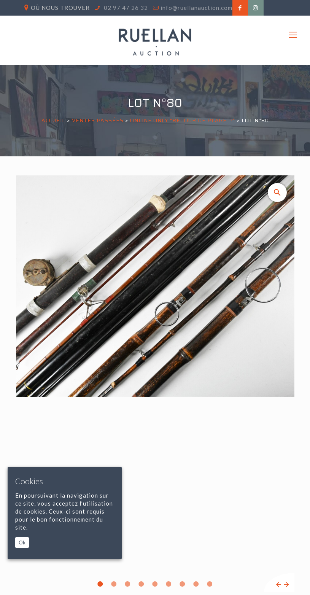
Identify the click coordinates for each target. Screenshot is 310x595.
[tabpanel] (155, 383)
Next (286, 584)
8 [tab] (196, 584)
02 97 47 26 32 (125, 7)
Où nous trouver (60, 7)
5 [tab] (155, 584)
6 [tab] (169, 584)
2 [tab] (114, 584)
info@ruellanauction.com (196, 7)
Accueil (53, 120)
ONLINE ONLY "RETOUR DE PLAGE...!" (182, 120)
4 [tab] (141, 584)
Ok (22, 542)
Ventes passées (98, 120)
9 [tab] (210, 584)
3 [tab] (128, 584)
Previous (278, 584)
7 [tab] (183, 584)
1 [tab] (100, 584)
